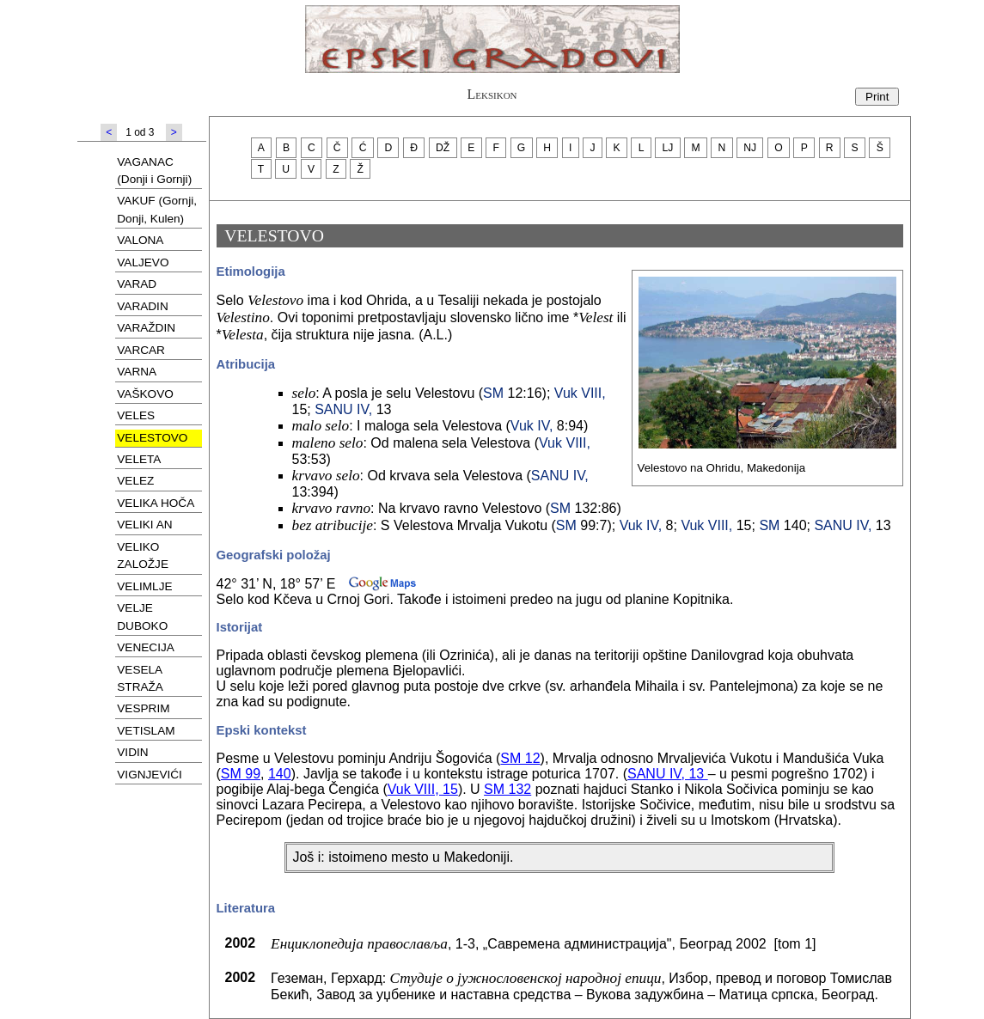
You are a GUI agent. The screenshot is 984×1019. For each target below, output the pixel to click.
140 (279, 773)
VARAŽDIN (146, 327)
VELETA (139, 459)
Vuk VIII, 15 (423, 789)
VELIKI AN (144, 524)
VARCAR (141, 350)
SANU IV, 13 (667, 773)
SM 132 (507, 789)
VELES (136, 415)
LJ (668, 148)
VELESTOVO (152, 437)
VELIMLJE (144, 586)
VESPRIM (143, 708)
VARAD (136, 284)
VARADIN (142, 306)
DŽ (442, 148)
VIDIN (132, 752)
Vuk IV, (531, 425)
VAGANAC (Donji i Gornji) (154, 171)
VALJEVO (142, 262)
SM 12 (520, 758)
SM (493, 393)
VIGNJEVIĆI (149, 774)
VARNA (136, 371)
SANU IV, (343, 409)
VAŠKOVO (145, 393)
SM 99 (240, 773)
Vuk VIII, (580, 393)
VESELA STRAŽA (140, 678)
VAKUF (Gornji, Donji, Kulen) (157, 209)
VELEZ (135, 480)
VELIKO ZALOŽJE (142, 555)
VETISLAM (145, 730)
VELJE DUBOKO (142, 616)
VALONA (140, 240)
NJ (749, 148)
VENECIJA (145, 647)
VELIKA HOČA (155, 503)
